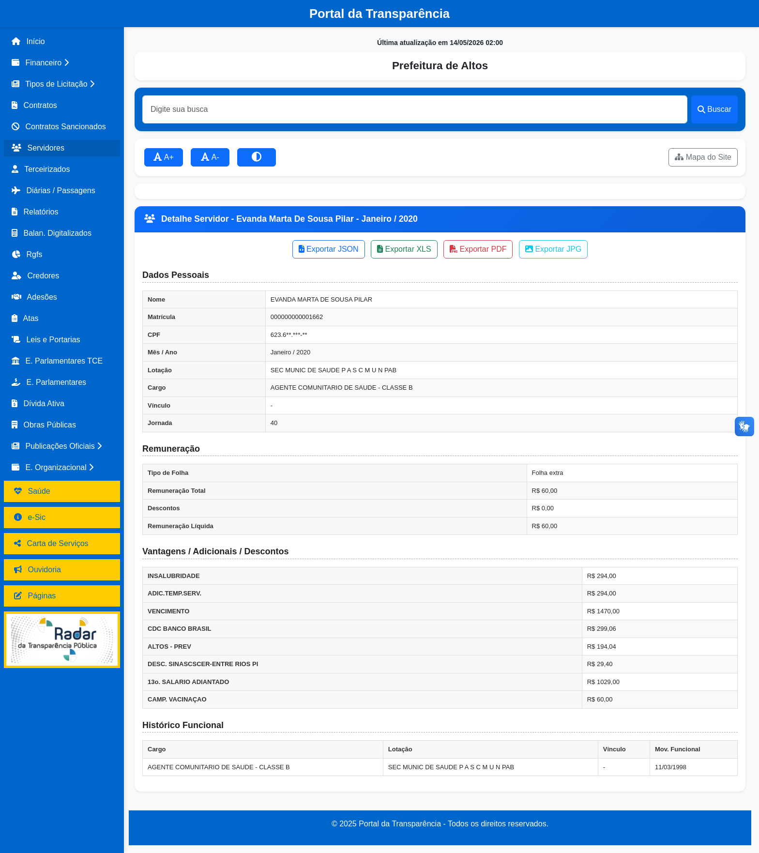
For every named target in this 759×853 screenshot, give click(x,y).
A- (210, 157)
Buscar (714, 109)
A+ (163, 157)
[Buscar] (414, 109)
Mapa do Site (703, 157)
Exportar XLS (404, 249)
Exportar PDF (478, 249)
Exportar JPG (553, 249)
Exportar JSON (329, 249)
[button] (62, 63)
